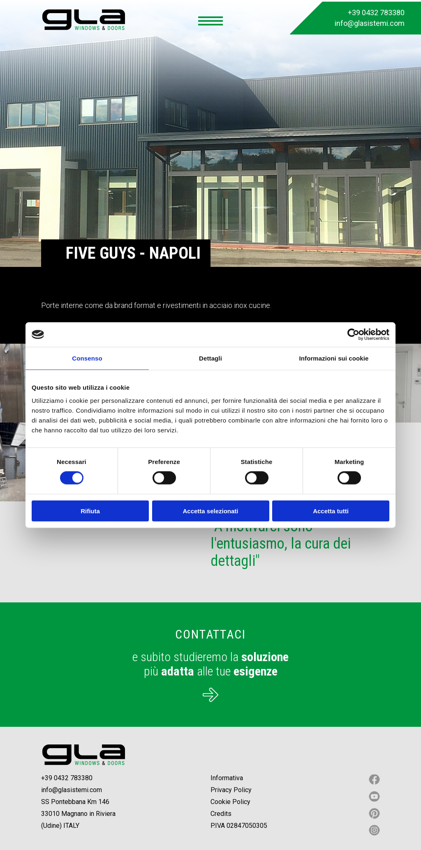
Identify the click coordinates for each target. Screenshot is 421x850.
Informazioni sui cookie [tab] (334, 358)
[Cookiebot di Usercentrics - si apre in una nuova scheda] (353, 335)
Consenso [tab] (87, 358)
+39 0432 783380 (376, 12)
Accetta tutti (331, 510)
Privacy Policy (231, 790)
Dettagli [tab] (210, 358)
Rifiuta (90, 510)
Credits (220, 814)
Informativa (226, 778)
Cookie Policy (230, 802)
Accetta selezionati (210, 510)
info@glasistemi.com (370, 23)
